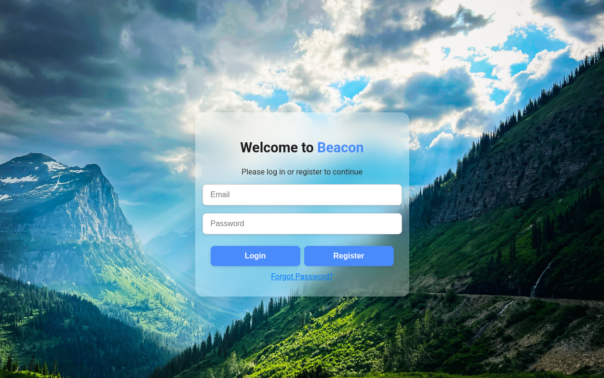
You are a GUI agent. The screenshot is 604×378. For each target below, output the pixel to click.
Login (255, 256)
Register (348, 256)
